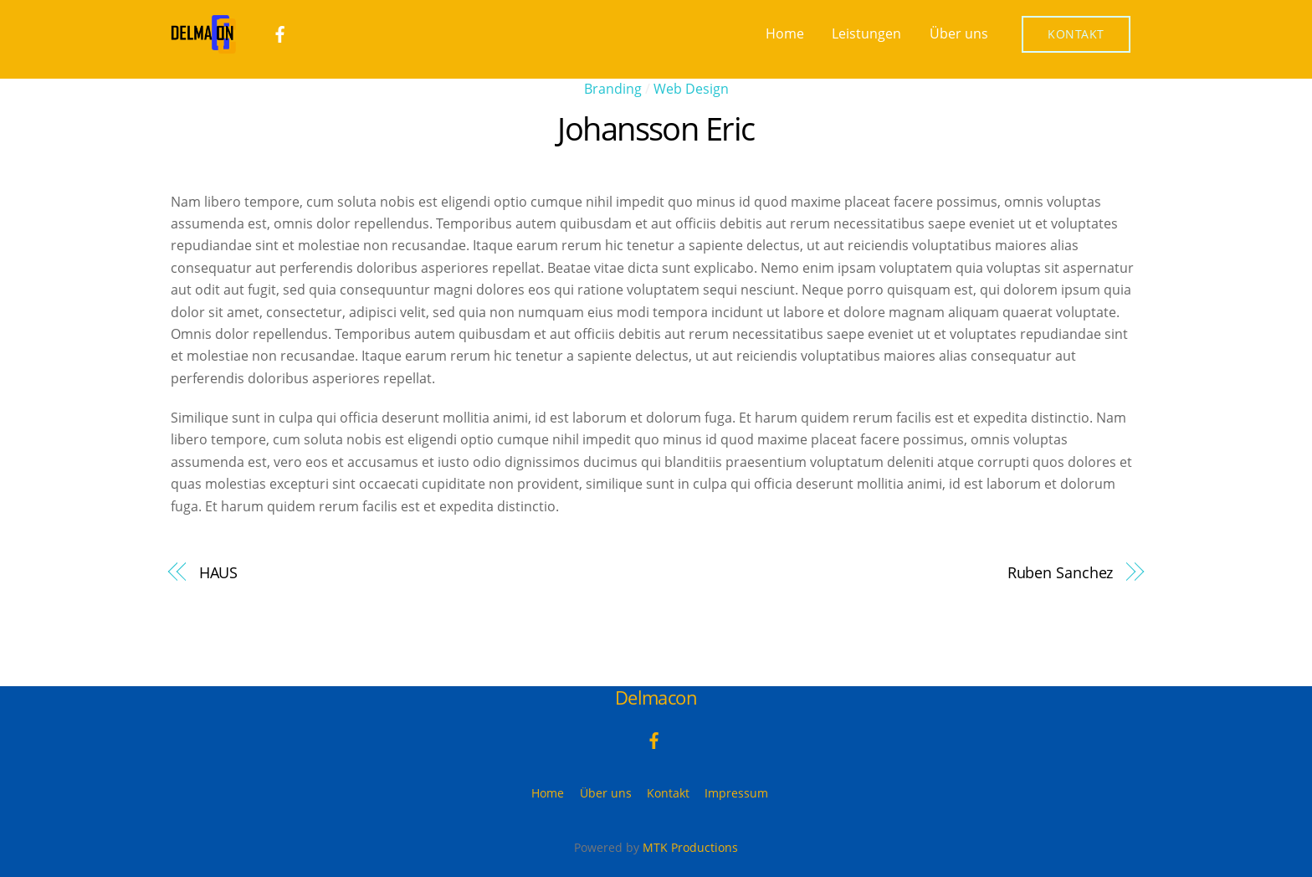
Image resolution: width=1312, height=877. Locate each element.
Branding (613, 88)
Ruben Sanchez (1060, 572)
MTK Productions (690, 847)
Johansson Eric (656, 128)
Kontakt (1076, 34)
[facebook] (280, 32)
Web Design (691, 88)
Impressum (736, 793)
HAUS (218, 572)
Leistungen (866, 33)
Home (785, 33)
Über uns (959, 33)
